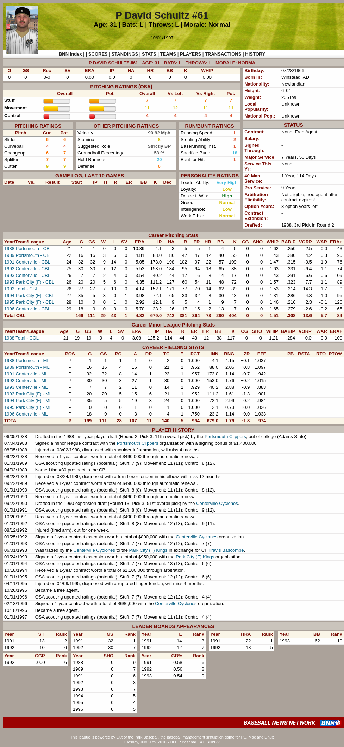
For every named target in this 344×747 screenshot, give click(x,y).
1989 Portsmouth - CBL (28, 255)
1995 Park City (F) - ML (28, 407)
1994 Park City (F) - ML (28, 400)
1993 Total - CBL (21, 288)
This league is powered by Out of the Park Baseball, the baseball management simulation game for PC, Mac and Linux (172, 737)
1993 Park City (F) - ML (28, 394)
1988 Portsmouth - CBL (28, 248)
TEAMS (168, 54)
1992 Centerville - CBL (27, 268)
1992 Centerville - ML (26, 380)
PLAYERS (190, 54)
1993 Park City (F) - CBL (29, 282)
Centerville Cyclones (217, 503)
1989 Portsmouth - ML (27, 367)
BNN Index (70, 54)
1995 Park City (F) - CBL (29, 302)
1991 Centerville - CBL (27, 262)
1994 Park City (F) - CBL (29, 295)
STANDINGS (125, 54)
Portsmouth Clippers (225, 436)
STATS (149, 54)
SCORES (98, 54)
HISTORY (255, 54)
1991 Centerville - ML (26, 373)
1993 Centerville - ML (26, 387)
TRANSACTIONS (223, 54)
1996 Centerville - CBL (27, 308)
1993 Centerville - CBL (27, 275)
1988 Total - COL (21, 338)
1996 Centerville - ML (26, 414)
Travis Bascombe (226, 550)
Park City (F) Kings (148, 550)
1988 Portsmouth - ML (27, 360)
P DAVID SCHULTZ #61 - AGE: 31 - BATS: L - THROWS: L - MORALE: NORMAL (173, 62)
